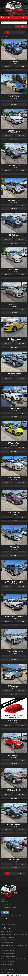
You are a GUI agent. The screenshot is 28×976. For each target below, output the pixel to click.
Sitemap (19, 915)
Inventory (7, 922)
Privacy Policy (3, 915)
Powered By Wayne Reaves (14, 975)
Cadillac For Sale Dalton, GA (7, 937)
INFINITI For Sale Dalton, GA (8, 956)
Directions (14, 915)
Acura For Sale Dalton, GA (7, 931)
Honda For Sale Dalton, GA (7, 950)
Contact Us (9, 915)
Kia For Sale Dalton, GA (19, 959)
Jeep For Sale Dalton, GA (7, 959)
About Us (13, 922)
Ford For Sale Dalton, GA (21, 945)
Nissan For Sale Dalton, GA (7, 967)
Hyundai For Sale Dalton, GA (8, 953)
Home (2, 922)
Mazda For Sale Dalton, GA (7, 961)
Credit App (3, 924)
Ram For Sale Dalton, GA (7, 969)
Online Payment (11, 924)
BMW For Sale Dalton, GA (7, 934)
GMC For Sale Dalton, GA (7, 948)
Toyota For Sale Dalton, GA (7, 972)
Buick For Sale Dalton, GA (20, 934)
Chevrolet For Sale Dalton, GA (8, 940)
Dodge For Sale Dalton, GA (7, 945)
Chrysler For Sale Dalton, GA (8, 942)
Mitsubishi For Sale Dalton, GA (8, 964)
